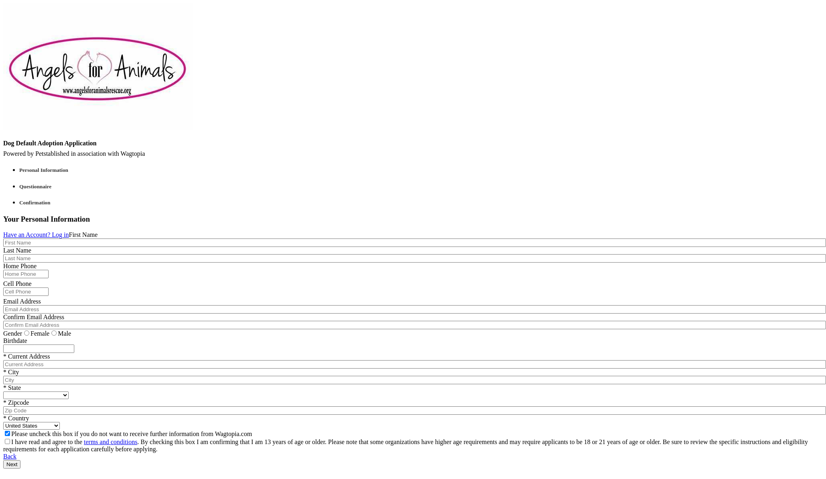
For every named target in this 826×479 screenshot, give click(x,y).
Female (36, 333)
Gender (12, 333)
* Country (16, 418)
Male (61, 333)
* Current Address (26, 356)
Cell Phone (17, 283)
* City (11, 372)
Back (9, 456)
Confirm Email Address (33, 317)
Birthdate (15, 340)
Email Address (22, 301)
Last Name (17, 250)
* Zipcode (16, 402)
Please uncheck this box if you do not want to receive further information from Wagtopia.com (128, 433)
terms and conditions (110, 441)
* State (12, 387)
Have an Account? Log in (36, 234)
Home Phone (20, 266)
